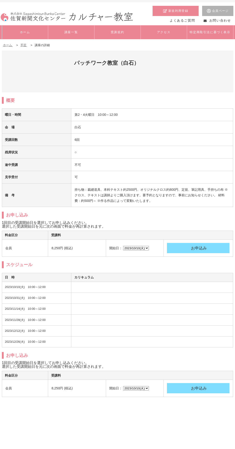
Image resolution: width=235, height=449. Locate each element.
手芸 (23, 45)
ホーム (8, 45)
